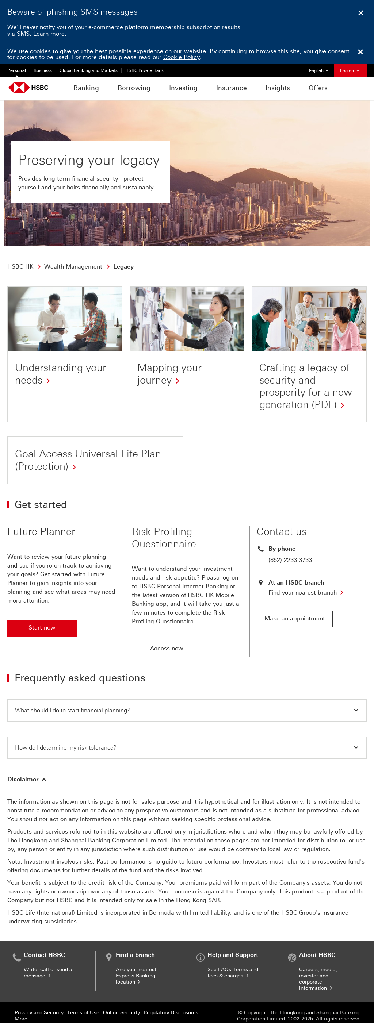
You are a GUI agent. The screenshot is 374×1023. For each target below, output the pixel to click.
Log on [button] (350, 71)
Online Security (121, 994)
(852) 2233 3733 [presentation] (290, 540)
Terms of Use (83, 994)
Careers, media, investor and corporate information (318, 960)
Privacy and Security (39, 994)
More (21, 1000)
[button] (187, 691)
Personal (16, 70)
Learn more (49, 33)
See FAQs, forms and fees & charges (232, 954)
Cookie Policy (181, 57)
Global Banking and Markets (89, 70)
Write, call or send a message (48, 954)
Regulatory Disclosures (171, 994)
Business (43, 70)
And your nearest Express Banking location (136, 957)
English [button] (321, 68)
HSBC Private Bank (144, 70)
